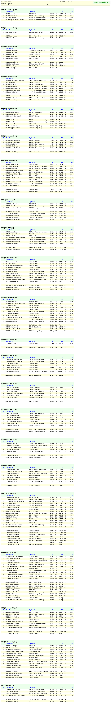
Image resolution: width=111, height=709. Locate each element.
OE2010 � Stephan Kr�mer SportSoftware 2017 (61, 4)
